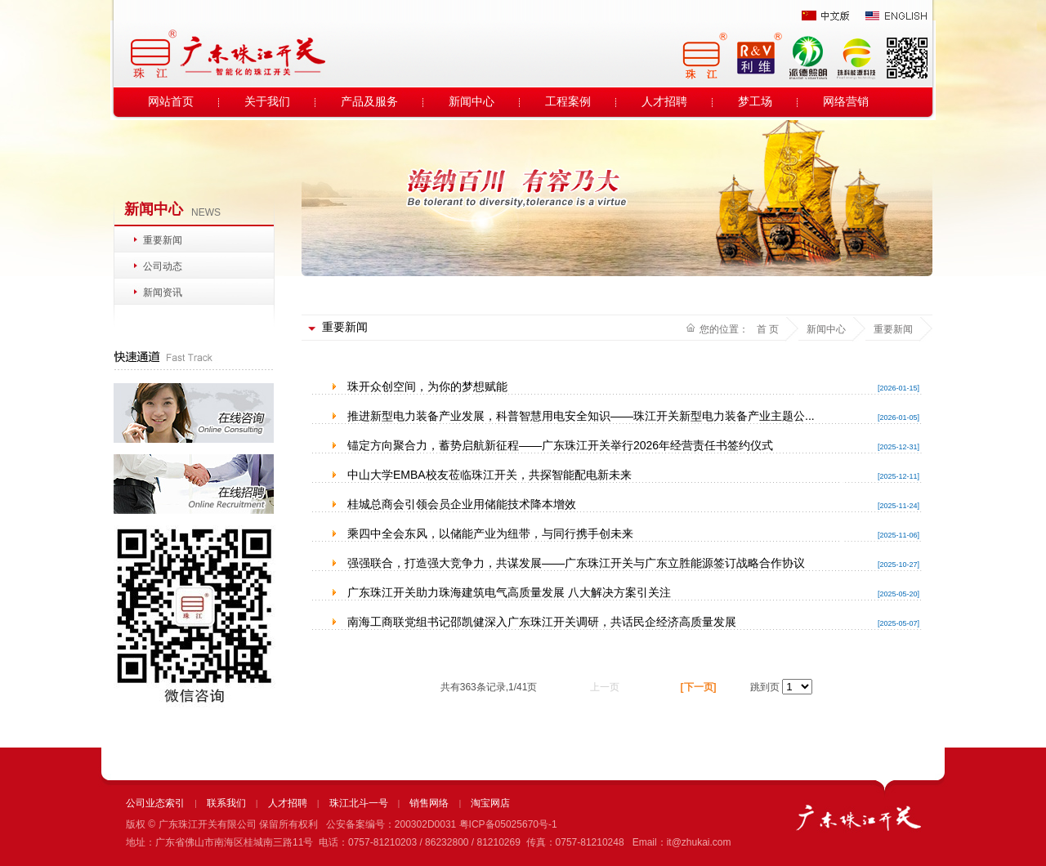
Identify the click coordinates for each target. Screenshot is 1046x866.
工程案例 (568, 102)
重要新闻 (162, 240)
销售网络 (429, 803)
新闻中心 (471, 102)
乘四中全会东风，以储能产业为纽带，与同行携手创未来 (490, 533)
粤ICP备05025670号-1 (508, 824)
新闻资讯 (162, 292)
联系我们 (226, 803)
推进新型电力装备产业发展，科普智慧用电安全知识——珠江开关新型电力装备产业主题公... (581, 415)
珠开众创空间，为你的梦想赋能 (427, 386)
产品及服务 (369, 102)
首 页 (768, 329)
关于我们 (267, 102)
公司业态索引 (155, 803)
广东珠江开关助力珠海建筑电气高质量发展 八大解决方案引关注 (509, 592)
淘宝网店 (490, 803)
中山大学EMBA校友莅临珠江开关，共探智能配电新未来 (489, 474)
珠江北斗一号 (358, 803)
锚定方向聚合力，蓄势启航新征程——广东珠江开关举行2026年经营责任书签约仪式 (560, 445)
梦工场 (755, 102)
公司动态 (162, 266)
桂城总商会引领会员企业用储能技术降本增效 (461, 504)
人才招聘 (664, 102)
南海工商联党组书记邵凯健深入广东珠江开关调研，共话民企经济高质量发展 (541, 621)
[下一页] (699, 687)
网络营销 (846, 102)
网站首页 (171, 102)
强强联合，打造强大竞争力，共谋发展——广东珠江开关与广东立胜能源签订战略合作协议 (576, 562)
